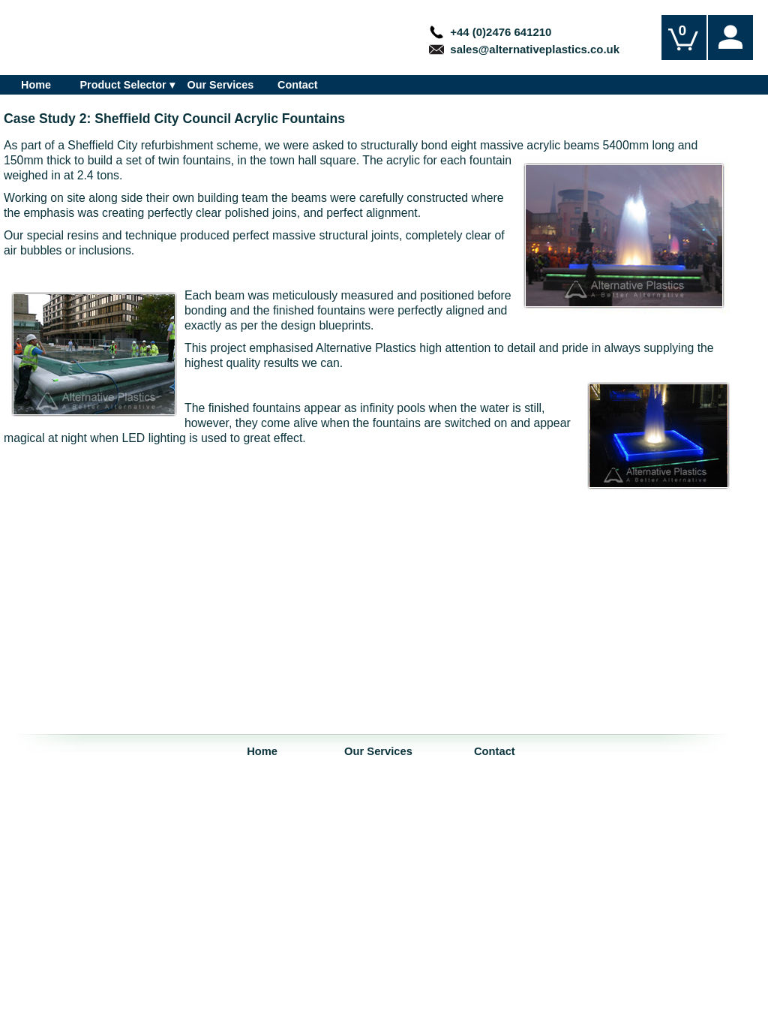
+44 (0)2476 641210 (490, 32)
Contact (298, 85)
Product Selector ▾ (127, 85)
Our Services (221, 85)
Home (36, 85)
